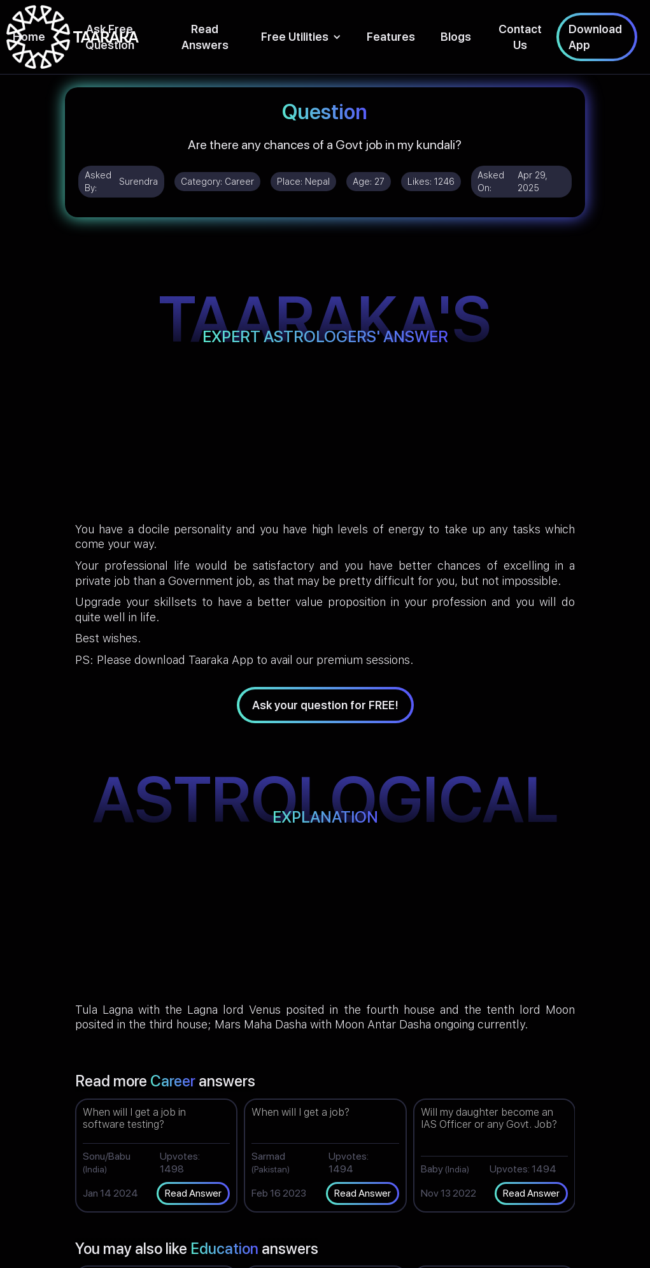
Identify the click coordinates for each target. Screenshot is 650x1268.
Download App (595, 37)
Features (391, 36)
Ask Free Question (109, 37)
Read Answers (205, 37)
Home (29, 36)
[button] (301, 36)
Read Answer (193, 1193)
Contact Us (520, 37)
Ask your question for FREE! (325, 705)
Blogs (456, 36)
